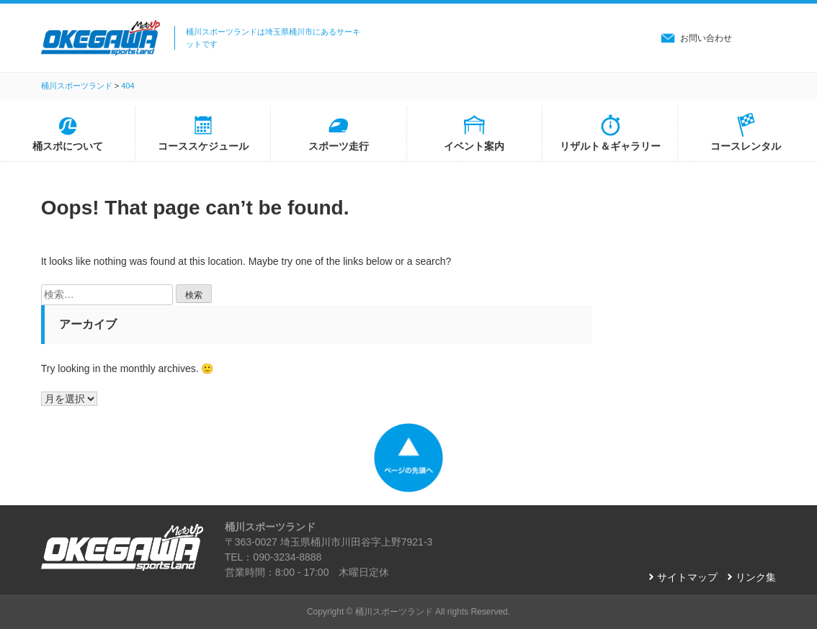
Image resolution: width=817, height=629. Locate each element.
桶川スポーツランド (394, 612)
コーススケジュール (203, 146)
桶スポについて (67, 146)
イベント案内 (474, 146)
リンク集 (756, 577)
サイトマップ (687, 577)
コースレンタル (745, 146)
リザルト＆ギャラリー (610, 146)
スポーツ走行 (338, 146)
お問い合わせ (706, 38)
